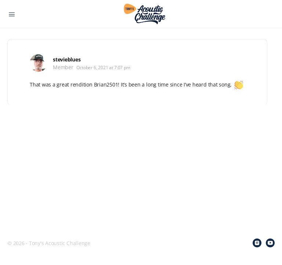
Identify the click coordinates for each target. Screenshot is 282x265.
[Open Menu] (11, 13)
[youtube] (270, 243)
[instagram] (257, 243)
